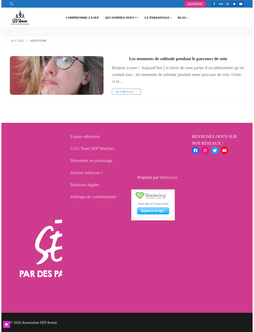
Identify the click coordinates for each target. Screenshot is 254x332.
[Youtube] (241, 4)
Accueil (17, 40)
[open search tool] (11, 4)
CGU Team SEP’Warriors (92, 148)
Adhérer (195, 4)
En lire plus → (126, 91)
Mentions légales (85, 184)
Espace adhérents (85, 136)
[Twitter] (234, 4)
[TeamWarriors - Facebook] (221, 4)
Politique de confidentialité (93, 196)
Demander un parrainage (91, 160)
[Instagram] (227, 4)
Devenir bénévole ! (87, 172)
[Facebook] (214, 4)
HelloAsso (168, 177)
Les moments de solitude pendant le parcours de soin (178, 58)
